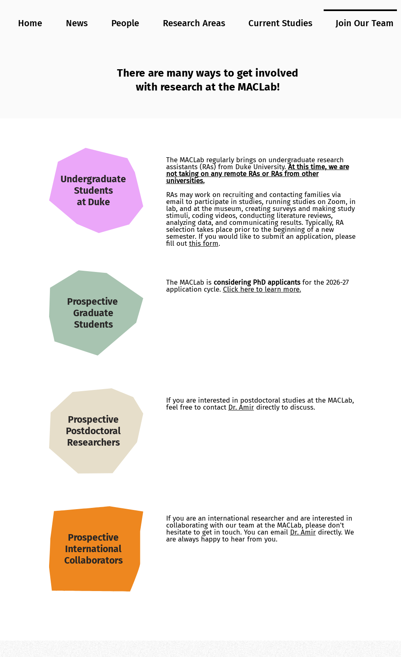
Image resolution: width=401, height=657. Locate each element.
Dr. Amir (241, 407)
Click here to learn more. (262, 289)
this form (204, 243)
